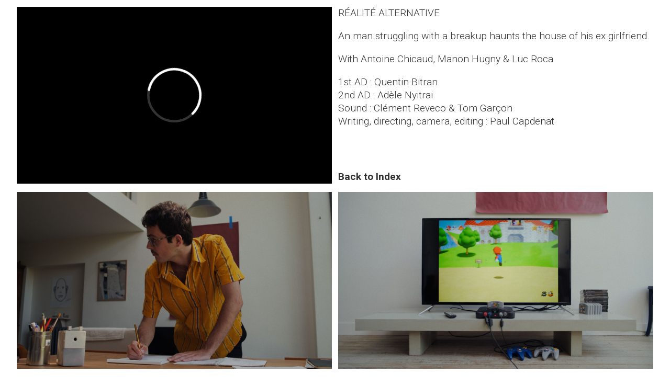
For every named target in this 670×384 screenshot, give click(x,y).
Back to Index (369, 177)
